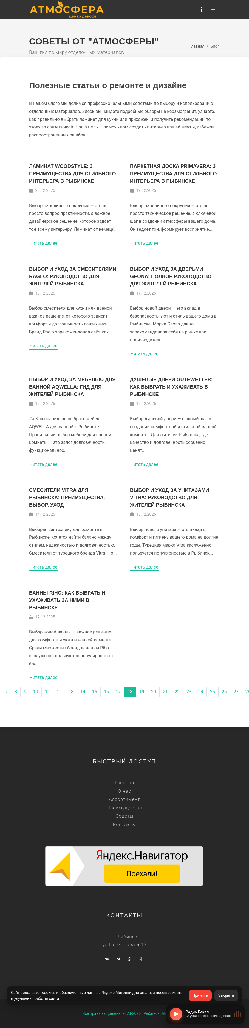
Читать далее (43, 243)
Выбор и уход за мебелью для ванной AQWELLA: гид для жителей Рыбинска (72, 387)
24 (200, 691)
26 (224, 691)
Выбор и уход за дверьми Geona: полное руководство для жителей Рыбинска (170, 276)
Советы (124, 816)
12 (59, 691)
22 (177, 691)
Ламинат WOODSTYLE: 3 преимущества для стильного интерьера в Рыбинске (72, 174)
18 (130, 691)
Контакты (124, 824)
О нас (124, 791)
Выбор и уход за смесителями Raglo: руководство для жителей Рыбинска (72, 276)
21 (165, 691)
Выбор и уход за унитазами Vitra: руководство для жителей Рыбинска (169, 497)
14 (82, 691)
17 (118, 691)
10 (35, 691)
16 (106, 691)
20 (153, 691)
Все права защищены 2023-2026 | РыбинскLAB (125, 1013)
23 (188, 691)
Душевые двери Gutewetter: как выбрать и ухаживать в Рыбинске (171, 387)
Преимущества (124, 807)
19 (141, 691)
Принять (200, 995)
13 (71, 691)
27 (236, 691)
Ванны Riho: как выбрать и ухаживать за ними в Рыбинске (67, 600)
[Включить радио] (176, 1014)
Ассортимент (124, 799)
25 (212, 691)
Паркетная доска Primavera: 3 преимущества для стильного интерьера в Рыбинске (173, 174)
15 (94, 691)
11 (47, 691)
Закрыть (226, 995)
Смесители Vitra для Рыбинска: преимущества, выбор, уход (67, 497)
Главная (197, 46)
